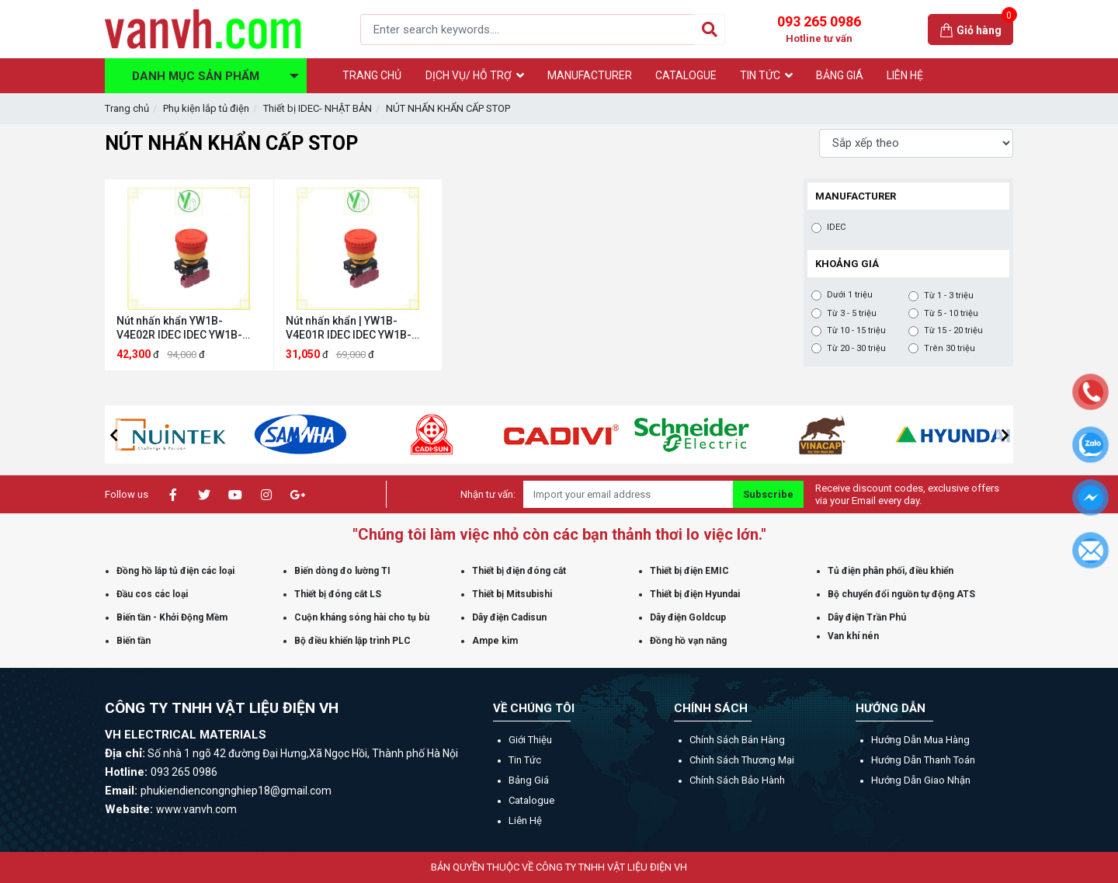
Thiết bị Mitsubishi (512, 594)
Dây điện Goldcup (688, 617)
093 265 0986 (819, 29)
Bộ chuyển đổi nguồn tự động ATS (901, 594)
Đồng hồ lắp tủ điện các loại (175, 570)
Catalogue (531, 800)
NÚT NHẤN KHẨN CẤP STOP (448, 108)
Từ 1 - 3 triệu (949, 295)
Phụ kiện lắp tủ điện (206, 108)
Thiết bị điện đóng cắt (519, 570)
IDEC (836, 227)
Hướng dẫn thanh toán (923, 760)
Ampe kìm (495, 640)
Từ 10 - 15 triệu (856, 330)
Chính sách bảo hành (737, 780)
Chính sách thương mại (741, 760)
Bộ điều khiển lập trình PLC (352, 640)
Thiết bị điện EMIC (689, 570)
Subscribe (768, 494)
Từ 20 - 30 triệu (856, 348)
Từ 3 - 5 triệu (852, 313)
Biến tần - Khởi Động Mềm (171, 617)
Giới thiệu (530, 740)
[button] (113, 434)
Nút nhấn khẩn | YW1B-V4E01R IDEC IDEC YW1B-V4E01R (348, 328)
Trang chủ (127, 108)
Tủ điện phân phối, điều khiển (890, 570)
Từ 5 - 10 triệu (951, 313)
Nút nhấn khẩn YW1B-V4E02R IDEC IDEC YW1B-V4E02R (179, 328)
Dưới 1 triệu (850, 295)
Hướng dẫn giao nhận (920, 780)
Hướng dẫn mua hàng (920, 740)
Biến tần (133, 640)
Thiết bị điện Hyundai (695, 594)
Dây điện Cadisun (509, 617)
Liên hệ (525, 820)
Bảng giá (529, 780)
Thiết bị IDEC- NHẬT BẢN (317, 108)
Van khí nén (853, 636)
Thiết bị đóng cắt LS (337, 594)
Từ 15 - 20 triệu (953, 330)
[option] (211, 434)
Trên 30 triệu (949, 348)
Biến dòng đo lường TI (342, 570)
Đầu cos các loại (152, 594)
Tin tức (525, 760)
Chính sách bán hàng (737, 740)
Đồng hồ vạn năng (688, 640)
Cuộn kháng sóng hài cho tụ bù (361, 617)
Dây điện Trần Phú (867, 617)
